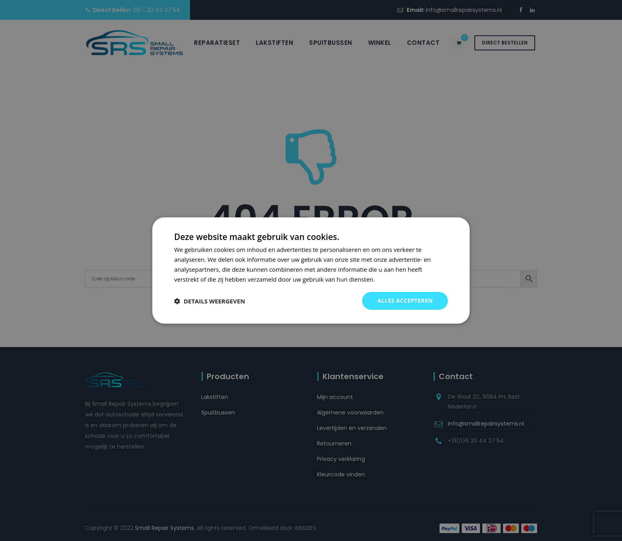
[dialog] (311, 270)
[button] (209, 301)
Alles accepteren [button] (405, 300)
